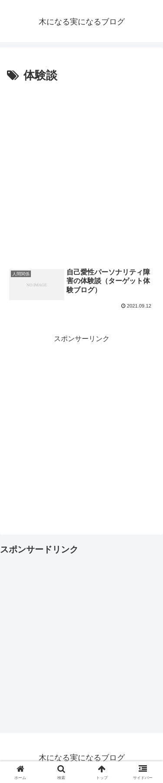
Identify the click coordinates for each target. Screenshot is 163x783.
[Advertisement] (81, 171)
